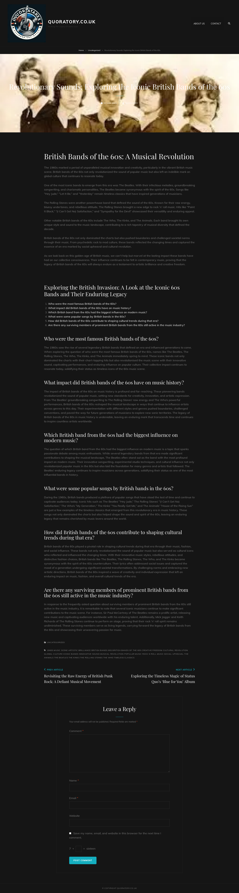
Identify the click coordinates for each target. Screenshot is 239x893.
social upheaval (174, 654)
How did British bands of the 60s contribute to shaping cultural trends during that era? (103, 321)
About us (199, 23)
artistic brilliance (79, 650)
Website (74, 816)
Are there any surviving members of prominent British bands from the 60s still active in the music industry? (116, 325)
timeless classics (124, 657)
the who (108, 657)
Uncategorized (94, 50)
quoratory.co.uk (72, 21)
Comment (76, 731)
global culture (53, 654)
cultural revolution (175, 650)
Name (74, 780)
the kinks (74, 657)
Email (73, 798)
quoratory (131, 103)
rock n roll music (153, 654)
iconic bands (70, 654)
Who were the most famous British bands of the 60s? (82, 303)
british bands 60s (101, 650)
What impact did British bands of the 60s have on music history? (89, 308)
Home (81, 50)
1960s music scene (57, 650)
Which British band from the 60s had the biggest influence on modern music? (97, 312)
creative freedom (152, 650)
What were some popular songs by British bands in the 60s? (87, 316)
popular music (133, 654)
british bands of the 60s (126, 650)
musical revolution (112, 654)
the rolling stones (91, 657)
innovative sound (89, 654)
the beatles (61, 657)
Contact (216, 23)
